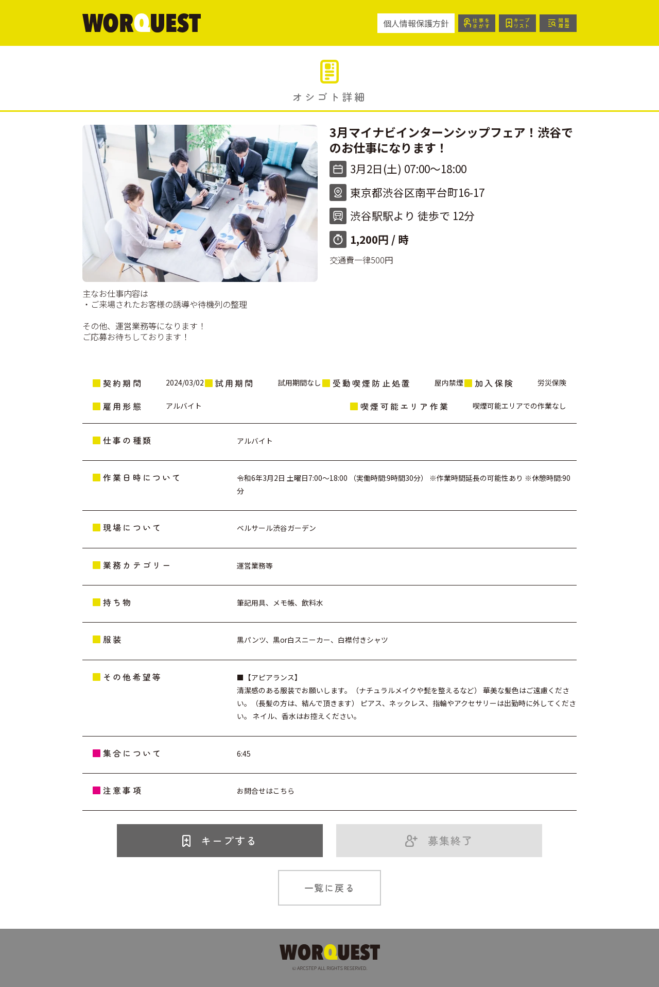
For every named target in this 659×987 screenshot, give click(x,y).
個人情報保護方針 (416, 23)
